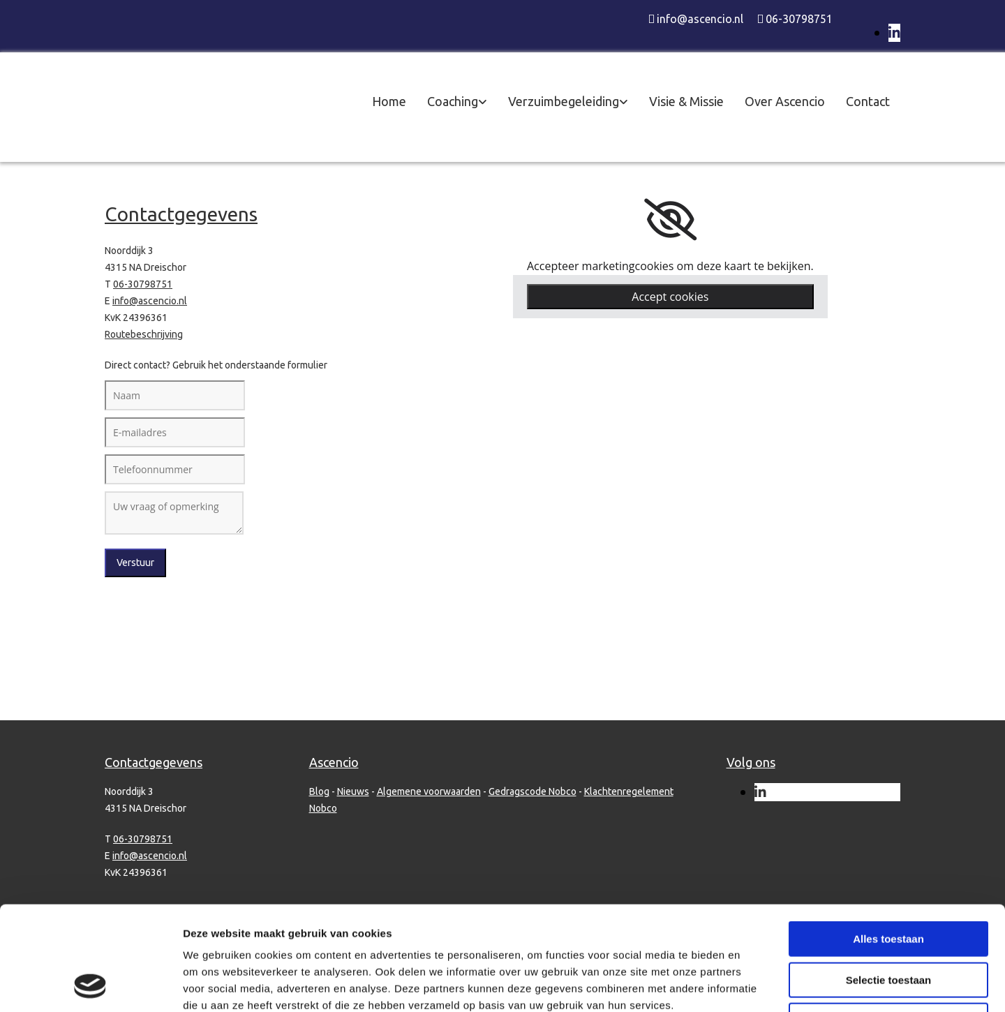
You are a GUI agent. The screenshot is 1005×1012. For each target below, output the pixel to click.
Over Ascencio (785, 101)
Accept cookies (670, 296)
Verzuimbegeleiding (563, 101)
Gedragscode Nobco (532, 791)
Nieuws (353, 791)
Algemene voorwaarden (429, 791)
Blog (319, 791)
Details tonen (754, 984)
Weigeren (888, 923)
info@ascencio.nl (700, 19)
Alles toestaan (888, 841)
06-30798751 (799, 19)
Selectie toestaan (889, 882)
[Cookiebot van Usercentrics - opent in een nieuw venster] (90, 984)
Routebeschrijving (144, 334)
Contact (868, 101)
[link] (670, 220)
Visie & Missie (686, 101)
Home (389, 101)
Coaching (452, 101)
